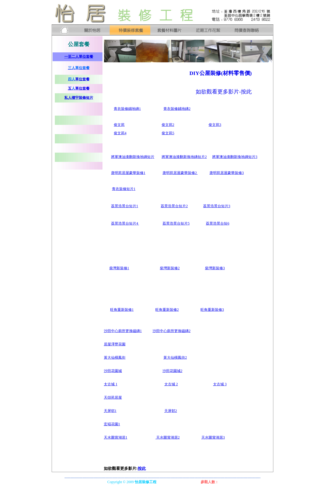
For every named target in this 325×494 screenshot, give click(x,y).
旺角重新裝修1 (122, 310)
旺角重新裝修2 (167, 310)
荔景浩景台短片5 (176, 223)
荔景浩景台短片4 (125, 223)
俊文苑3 (215, 125)
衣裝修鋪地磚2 (178, 109)
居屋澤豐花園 (114, 344)
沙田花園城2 (172, 371)
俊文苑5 (168, 133)
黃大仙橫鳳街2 (175, 357)
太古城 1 (110, 384)
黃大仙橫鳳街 (114, 357)
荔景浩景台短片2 (174, 206)
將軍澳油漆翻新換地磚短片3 (234, 157)
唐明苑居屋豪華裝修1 (128, 173)
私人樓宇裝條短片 (78, 98)
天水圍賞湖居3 (213, 437)
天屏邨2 (170, 411)
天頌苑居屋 (113, 397)
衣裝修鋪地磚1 (127, 109)
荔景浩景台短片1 (124, 206)
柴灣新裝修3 (215, 268)
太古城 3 (220, 384)
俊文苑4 (120, 133)
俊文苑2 (168, 125)
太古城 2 (171, 384)
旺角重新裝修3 (212, 310)
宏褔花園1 (112, 424)
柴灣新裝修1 (119, 268)
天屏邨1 (110, 411)
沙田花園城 (113, 371)
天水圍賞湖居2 (167, 437)
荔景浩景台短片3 (216, 206)
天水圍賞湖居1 (115, 437)
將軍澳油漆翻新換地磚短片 (132, 157)
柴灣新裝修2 (170, 268)
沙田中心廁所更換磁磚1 (123, 331)
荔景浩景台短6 (217, 223)
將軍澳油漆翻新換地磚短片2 (184, 157)
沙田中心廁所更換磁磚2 (171, 331)
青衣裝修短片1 (123, 189)
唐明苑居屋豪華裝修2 (180, 173)
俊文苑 (119, 125)
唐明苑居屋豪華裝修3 (226, 173)
